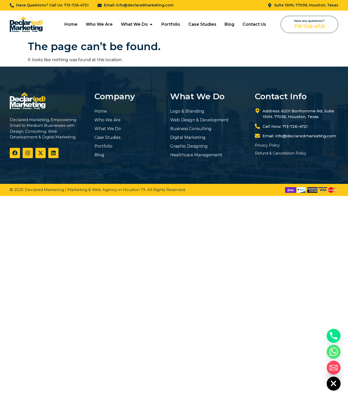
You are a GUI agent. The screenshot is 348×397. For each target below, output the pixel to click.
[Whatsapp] (334, 352)
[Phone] (334, 336)
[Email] (334, 368)
